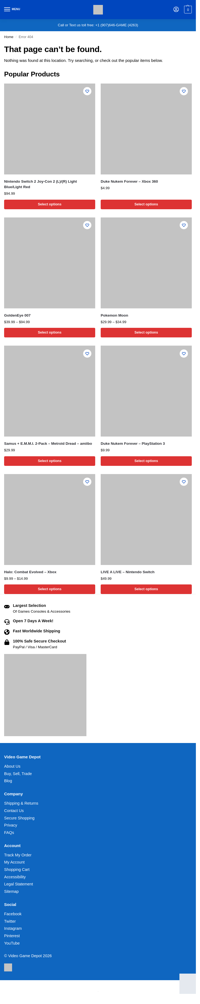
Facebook (12, 914)
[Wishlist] (87, 92)
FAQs (9, 833)
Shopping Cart (16, 870)
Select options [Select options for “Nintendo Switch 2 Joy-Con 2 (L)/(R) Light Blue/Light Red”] (50, 204)
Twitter (10, 922)
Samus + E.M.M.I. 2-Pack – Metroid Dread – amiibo (48, 444)
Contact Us (14, 811)
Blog (8, 781)
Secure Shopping (19, 818)
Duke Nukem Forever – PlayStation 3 (133, 444)
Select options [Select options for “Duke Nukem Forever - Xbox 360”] (146, 204)
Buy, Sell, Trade (18, 774)
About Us (12, 767)
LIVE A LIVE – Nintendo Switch (127, 572)
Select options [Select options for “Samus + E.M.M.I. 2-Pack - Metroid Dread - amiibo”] (50, 461)
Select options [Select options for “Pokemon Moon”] (146, 333)
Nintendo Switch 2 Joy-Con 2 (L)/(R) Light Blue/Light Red (40, 184)
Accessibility (15, 877)
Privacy (10, 826)
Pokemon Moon (114, 315)
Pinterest (12, 936)
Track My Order (18, 855)
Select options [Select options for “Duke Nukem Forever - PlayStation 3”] (146, 461)
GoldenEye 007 (17, 315)
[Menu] (12, 9)
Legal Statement (18, 884)
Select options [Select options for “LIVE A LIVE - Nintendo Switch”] (146, 590)
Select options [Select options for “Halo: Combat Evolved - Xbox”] (50, 590)
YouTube (12, 944)
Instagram (13, 929)
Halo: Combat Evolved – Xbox (30, 572)
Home (8, 37)
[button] (187, 9)
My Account (14, 862)
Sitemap (11, 892)
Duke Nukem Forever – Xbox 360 (129, 181)
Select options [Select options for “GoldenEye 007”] (50, 333)
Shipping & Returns (21, 804)
